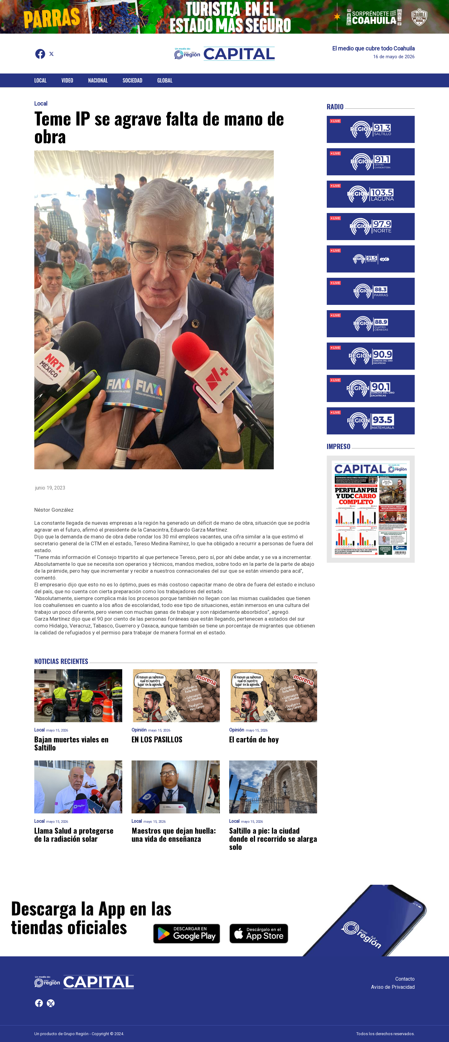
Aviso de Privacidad (393, 987)
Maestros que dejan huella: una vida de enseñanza (174, 834)
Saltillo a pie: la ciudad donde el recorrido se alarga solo (273, 838)
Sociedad (132, 80)
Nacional (98, 80)
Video (67, 80)
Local (40, 80)
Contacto (405, 979)
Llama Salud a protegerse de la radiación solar (73, 834)
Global (164, 80)
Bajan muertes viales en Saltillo (71, 743)
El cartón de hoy (254, 739)
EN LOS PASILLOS (157, 739)
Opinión (139, 730)
